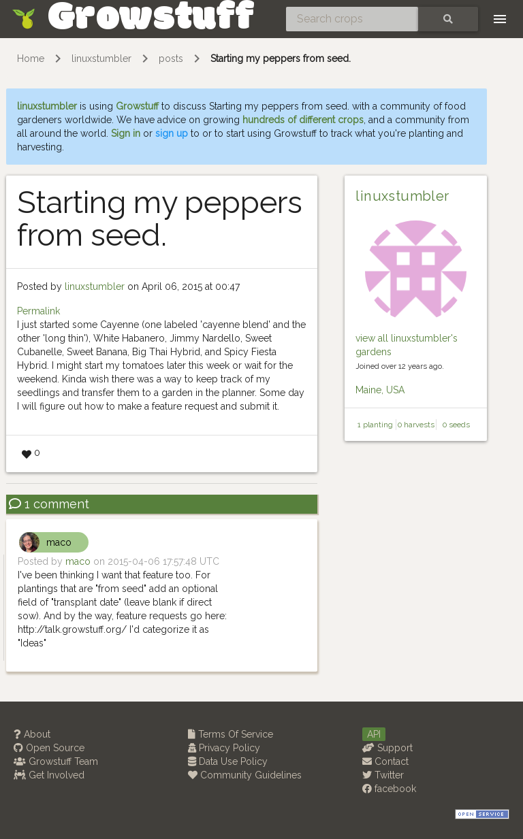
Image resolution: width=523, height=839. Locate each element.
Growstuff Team (56, 761)
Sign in (125, 133)
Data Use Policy (228, 761)
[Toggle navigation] (500, 19)
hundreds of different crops (303, 119)
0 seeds (456, 424)
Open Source (49, 747)
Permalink (38, 311)
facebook (389, 788)
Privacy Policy (224, 747)
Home (30, 58)
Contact (385, 761)
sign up (171, 133)
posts (171, 58)
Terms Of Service (230, 734)
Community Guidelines (245, 775)
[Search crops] (352, 19)
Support (387, 747)
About (32, 734)
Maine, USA (380, 389)
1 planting (375, 424)
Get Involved (49, 775)
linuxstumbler (101, 58)
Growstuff (137, 106)
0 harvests (416, 424)
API (374, 734)
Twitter (383, 775)
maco (59, 542)
